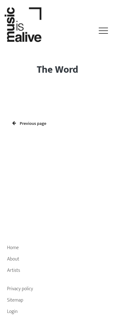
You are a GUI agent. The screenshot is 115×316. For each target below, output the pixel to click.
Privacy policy (20, 289)
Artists (13, 270)
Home (13, 248)
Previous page (29, 123)
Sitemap (15, 300)
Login (12, 311)
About (13, 259)
